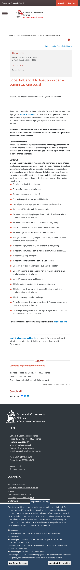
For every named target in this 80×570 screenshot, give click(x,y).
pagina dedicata (60, 321)
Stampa (11, 490)
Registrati (72, 3)
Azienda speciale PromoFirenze (21, 497)
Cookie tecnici (16, 530)
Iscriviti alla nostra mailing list (23, 337)
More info (47, 525)
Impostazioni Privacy (40, 501)
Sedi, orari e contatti (16, 484)
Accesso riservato (17, 469)
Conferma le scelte (18, 563)
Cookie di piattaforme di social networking (28, 551)
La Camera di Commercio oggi (20, 494)
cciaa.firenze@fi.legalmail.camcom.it (25, 450)
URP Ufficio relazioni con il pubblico (23, 487)
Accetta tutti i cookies (59, 563)
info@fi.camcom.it (23, 444)
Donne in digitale (27, 114)
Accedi (61, 3)
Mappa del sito (16, 466)
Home (11, 35)
